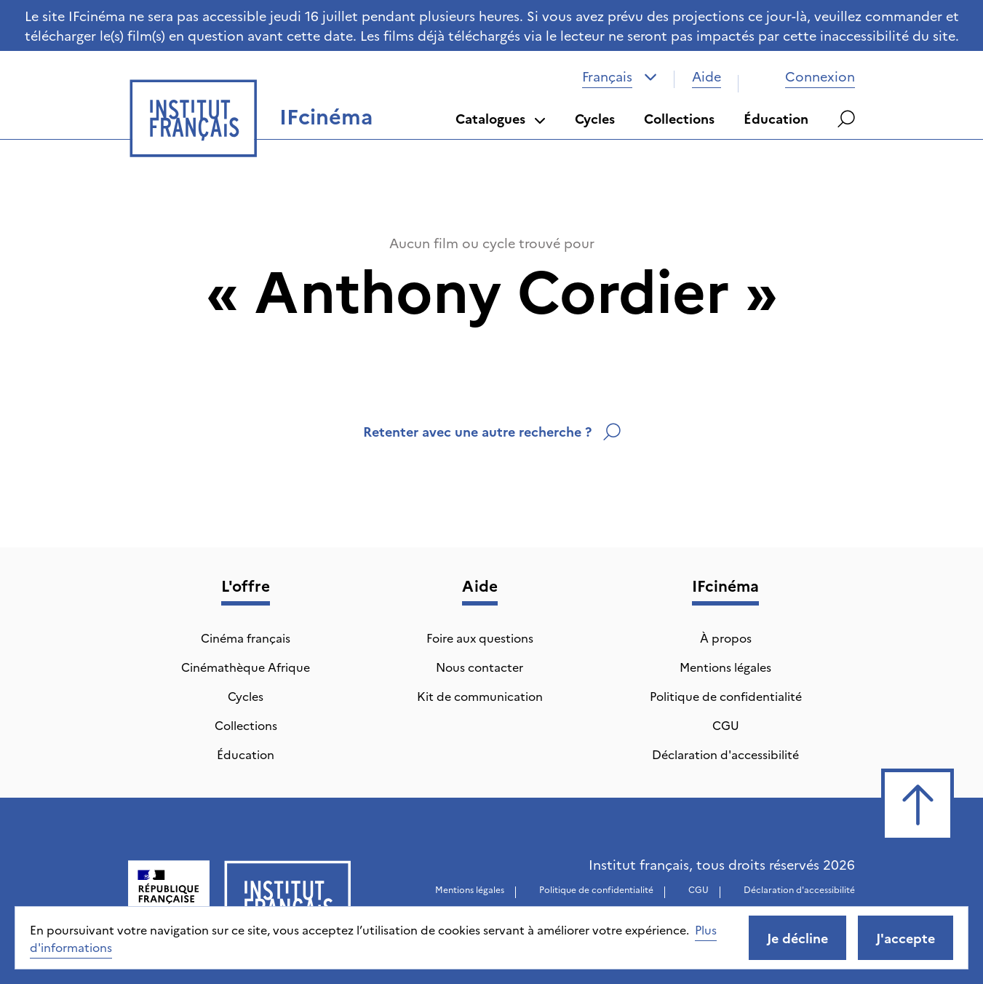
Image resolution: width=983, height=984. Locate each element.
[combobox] (619, 76)
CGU (725, 725)
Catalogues (500, 118)
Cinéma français (245, 638)
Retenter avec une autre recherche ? (492, 431)
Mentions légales (725, 667)
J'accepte (905, 938)
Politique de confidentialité (726, 696)
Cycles (595, 118)
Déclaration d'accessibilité (725, 754)
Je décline (797, 938)
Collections (679, 118)
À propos (726, 638)
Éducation (776, 118)
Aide (706, 76)
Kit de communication (480, 696)
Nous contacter (479, 667)
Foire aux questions (479, 638)
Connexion (805, 76)
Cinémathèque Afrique (245, 667)
